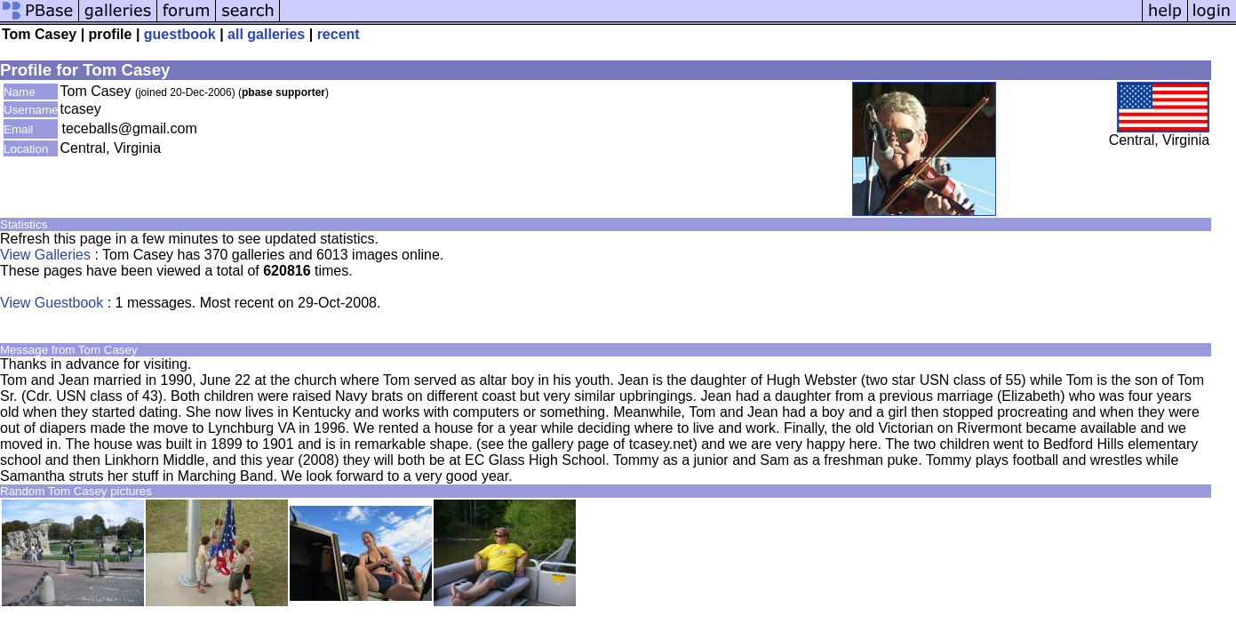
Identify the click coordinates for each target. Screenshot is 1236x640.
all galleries (266, 34)
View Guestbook (51, 302)
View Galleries (45, 254)
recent (338, 34)
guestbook (180, 34)
